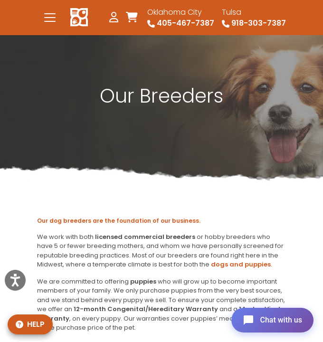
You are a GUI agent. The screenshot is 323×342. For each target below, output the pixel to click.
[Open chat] (272, 320)
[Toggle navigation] (50, 18)
